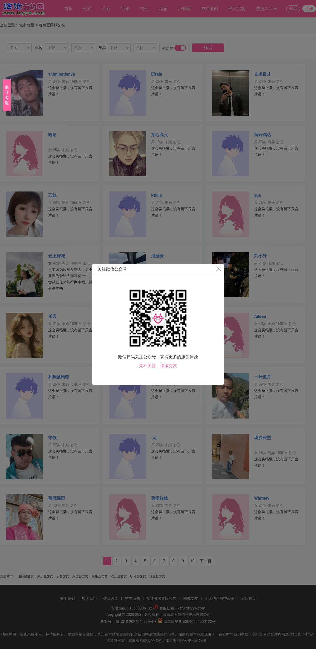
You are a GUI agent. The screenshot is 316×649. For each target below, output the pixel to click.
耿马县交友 (138, 576)
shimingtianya (61, 74)
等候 (52, 437)
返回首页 (248, 598)
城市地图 (26, 25)
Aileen (260, 316)
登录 (293, 8)
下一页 (205, 561)
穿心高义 (159, 134)
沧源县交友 (157, 576)
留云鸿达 (262, 134)
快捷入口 (266, 8)
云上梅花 (56, 255)
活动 (106, 8)
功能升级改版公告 (161, 598)
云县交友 (62, 576)
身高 (102, 48)
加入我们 (89, 598)
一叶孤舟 (262, 377)
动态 (163, 8)
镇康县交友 (99, 576)
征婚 (125, 8)
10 (192, 561)
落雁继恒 (56, 498)
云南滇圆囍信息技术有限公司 (187, 614)
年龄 (38, 48)
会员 (87, 8)
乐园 (52, 316)
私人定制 (237, 8)
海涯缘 (157, 255)
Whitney (261, 498)
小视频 (184, 8)
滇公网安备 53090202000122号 (190, 622)
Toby (155, 316)
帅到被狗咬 (58, 377)
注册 (309, 8)
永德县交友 (80, 576)
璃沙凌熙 (262, 437)
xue (257, 195)
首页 (68, 8)
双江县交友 (119, 576)
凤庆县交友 (45, 576)
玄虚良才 (262, 74)
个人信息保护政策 (219, 598)
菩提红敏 (159, 498)
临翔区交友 (26, 576)
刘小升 (260, 255)
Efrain (156, 74)
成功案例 (209, 8)
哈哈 (52, 134)
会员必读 (110, 598)
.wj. (154, 437)
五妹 (52, 195)
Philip (156, 195)
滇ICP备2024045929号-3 (136, 622)
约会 (144, 8)
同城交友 (190, 598)
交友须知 (132, 598)
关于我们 (67, 598)
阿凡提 (157, 377)
